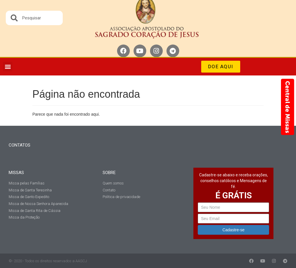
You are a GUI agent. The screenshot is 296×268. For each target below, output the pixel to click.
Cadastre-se (233, 230)
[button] (7, 66)
